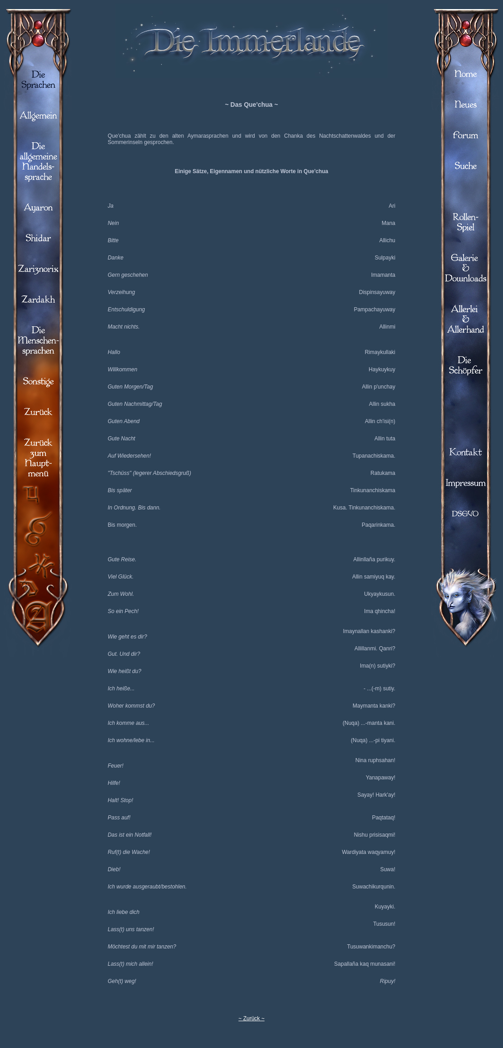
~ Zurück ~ (251, 1018)
